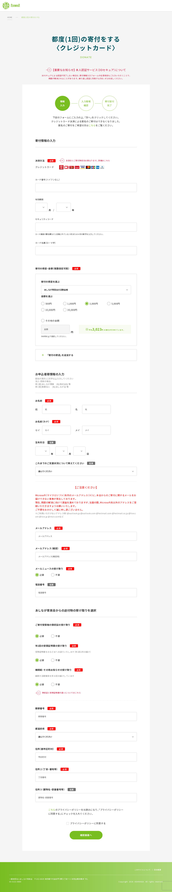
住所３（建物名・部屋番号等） (55, 789)
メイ (77, 430)
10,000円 (50, 310)
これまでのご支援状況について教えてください (65, 463)
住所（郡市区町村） (50, 749)
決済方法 (45, 160)
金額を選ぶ (47, 296)
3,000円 (93, 303)
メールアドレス (49, 528)
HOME (9, 17)
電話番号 (45, 584)
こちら (92, 125)
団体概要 (157, 869)
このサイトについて (143, 869)
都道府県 (45, 728)
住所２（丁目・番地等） (52, 769)
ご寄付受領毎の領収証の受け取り (58, 624)
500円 (48, 303)
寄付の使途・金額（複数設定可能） (57, 268)
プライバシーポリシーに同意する (88, 823)
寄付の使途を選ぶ (50, 281)
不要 (57, 575)
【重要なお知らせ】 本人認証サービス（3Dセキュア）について (86, 70)
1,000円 (71, 303)
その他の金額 (52, 320)
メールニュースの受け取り (54, 568)
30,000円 (72, 310)
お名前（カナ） (47, 421)
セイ (37, 430)
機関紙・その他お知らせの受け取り (59, 669)
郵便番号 (45, 708)
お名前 (44, 400)
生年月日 (45, 442)
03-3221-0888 (15, 881)
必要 (42, 575)
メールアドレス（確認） (52, 548)
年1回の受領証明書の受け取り (56, 645)
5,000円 (115, 303)
